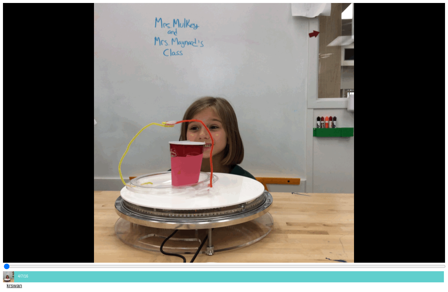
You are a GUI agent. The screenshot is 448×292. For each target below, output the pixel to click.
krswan (14, 285)
